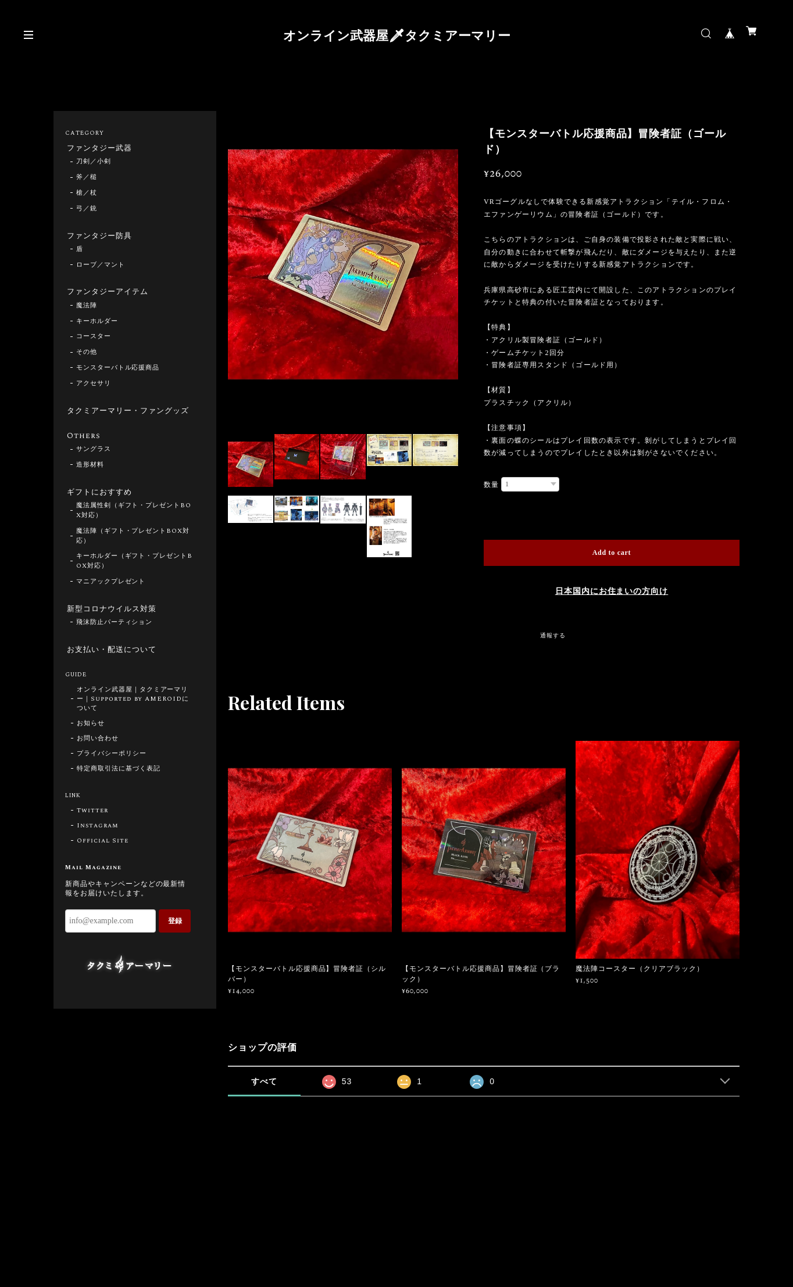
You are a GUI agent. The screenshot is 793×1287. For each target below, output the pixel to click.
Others (82, 454)
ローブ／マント (100, 269)
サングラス (93, 469)
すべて (264, 1081)
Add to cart (611, 553)
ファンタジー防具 (100, 238)
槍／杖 (86, 194)
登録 (175, 946)
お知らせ (91, 749)
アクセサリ (93, 389)
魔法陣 (86, 311)
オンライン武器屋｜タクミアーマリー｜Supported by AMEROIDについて (133, 725)
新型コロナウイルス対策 (113, 631)
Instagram (98, 851)
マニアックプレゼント (111, 603)
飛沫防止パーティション (114, 646)
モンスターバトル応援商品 (118, 373)
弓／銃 (86, 210)
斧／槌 (86, 179)
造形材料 (90, 484)
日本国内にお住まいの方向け (611, 591)
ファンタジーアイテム (108, 296)
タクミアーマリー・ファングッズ (126, 422)
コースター (93, 342)
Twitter (92, 836)
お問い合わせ (98, 764)
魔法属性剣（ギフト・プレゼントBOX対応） (133, 532)
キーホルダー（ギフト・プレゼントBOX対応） (134, 583)
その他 (86, 358)
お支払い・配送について (113, 674)
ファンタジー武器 (100, 149)
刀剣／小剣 (93, 164)
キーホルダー (97, 327)
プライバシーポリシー (112, 779)
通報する (553, 635)
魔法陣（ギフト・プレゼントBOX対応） (133, 557)
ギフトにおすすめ (100, 512)
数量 (491, 485)
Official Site (102, 867)
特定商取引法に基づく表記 (118, 795)
